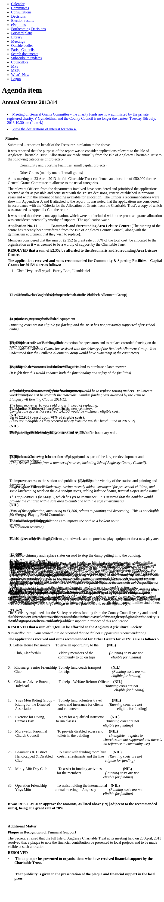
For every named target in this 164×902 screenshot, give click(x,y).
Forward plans (21, 33)
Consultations (21, 12)
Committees (20, 8)
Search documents (24, 54)
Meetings (18, 41)
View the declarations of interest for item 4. (44, 129)
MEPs (15, 70)
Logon (16, 79)
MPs (14, 66)
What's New (20, 75)
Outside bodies (22, 45)
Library (16, 37)
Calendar (18, 4)
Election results (22, 20)
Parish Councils (22, 50)
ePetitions (18, 25)
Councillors (19, 62)
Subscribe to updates (26, 58)
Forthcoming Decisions (28, 29)
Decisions (18, 16)
